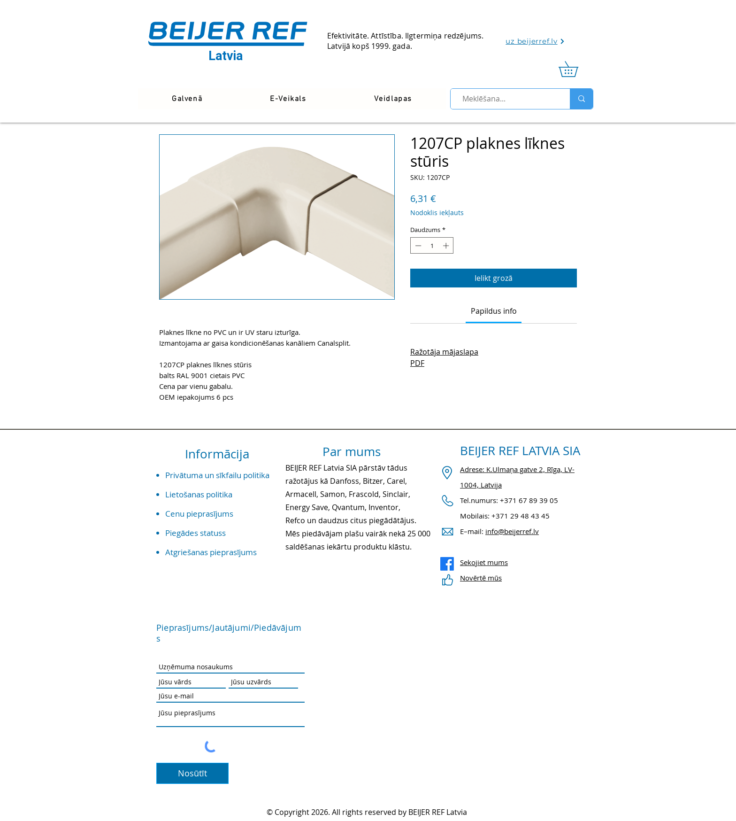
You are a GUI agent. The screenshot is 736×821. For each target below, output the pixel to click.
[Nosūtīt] (192, 773)
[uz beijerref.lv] (535, 41)
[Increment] (446, 246)
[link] (576, 69)
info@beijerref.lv (512, 531)
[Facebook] (447, 564)
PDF (417, 363)
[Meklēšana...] (506, 99)
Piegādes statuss (195, 532)
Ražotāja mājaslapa (444, 352)
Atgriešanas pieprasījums (211, 552)
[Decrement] (417, 246)
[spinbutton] (432, 246)
